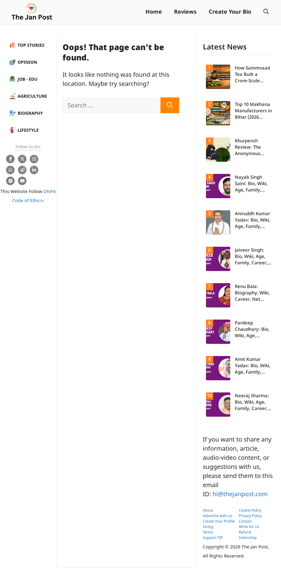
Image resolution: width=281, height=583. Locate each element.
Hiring (208, 526)
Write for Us (249, 526)
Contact (245, 521)
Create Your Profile (219, 521)
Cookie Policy (250, 510)
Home (154, 12)
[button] (266, 12)
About (208, 510)
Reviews (185, 12)
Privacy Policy (250, 515)
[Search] (169, 105)
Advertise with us (217, 515)
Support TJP (213, 537)
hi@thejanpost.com (240, 494)
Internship (248, 537)
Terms (208, 532)
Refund (245, 532)
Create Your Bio (230, 12)
